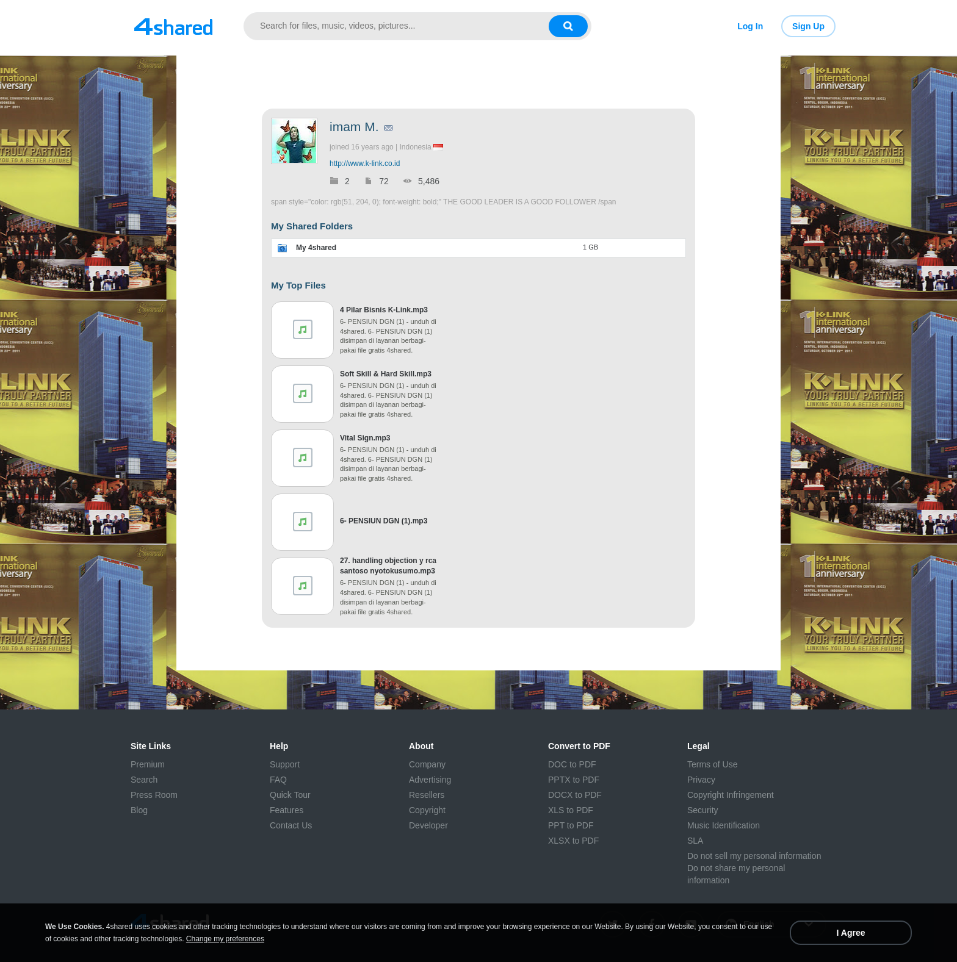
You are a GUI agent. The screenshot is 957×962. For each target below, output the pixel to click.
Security (702, 810)
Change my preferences (225, 939)
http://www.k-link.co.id (365, 163)
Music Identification (723, 825)
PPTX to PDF (573, 779)
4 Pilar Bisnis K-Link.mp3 (384, 310)
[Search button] (568, 26)
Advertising (430, 779)
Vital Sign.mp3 (365, 438)
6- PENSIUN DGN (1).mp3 (383, 521)
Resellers (426, 795)
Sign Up (808, 26)
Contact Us (291, 825)
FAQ (278, 779)
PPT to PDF (570, 825)
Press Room (154, 795)
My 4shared (316, 247)
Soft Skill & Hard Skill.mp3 (386, 374)
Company (427, 764)
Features (286, 810)
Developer (428, 825)
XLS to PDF (570, 810)
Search (144, 779)
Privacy (701, 779)
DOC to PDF (572, 764)
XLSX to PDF (573, 840)
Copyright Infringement (730, 795)
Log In (750, 26)
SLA (695, 840)
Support (285, 764)
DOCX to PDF (575, 795)
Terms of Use (712, 764)
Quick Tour (290, 795)
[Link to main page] (173, 26)
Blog (139, 810)
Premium (148, 764)
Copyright (427, 810)
